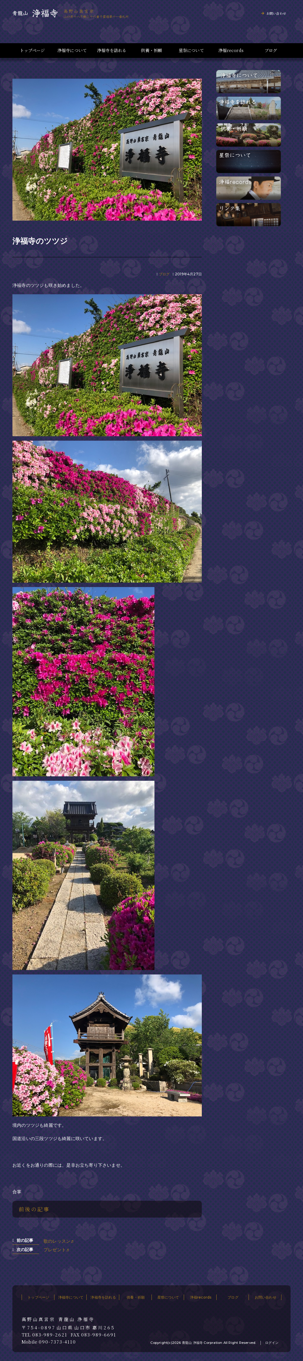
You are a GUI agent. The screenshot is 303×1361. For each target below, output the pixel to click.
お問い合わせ (276, 13)
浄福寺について (72, 50)
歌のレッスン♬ (58, 1241)
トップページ (32, 50)
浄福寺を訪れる (111, 50)
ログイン (271, 1343)
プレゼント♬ (56, 1249)
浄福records (231, 50)
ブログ (271, 50)
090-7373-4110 (57, 1341)
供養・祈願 (151, 50)
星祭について (191, 50)
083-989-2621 (49, 1334)
